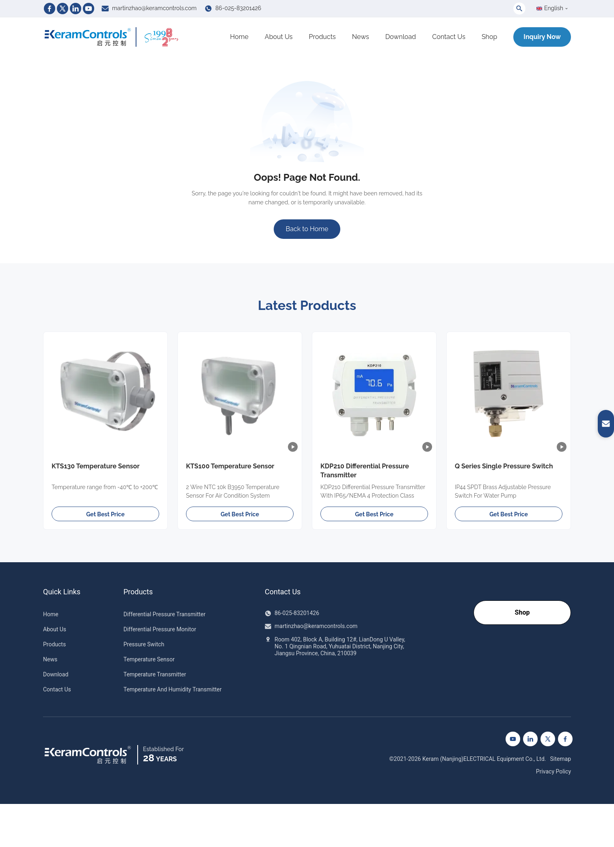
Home (239, 37)
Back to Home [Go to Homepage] (307, 229)
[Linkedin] (75, 8)
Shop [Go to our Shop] (522, 612)
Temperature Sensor (149, 659)
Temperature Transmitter (154, 674)
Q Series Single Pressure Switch (504, 466)
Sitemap (560, 759)
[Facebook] (49, 8)
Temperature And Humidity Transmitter (172, 689)
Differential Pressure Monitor (159, 629)
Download (400, 37)
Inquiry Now (542, 37)
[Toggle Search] (519, 8)
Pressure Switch (143, 644)
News (360, 37)
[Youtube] (88, 8)
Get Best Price (105, 514)
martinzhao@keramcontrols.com (154, 8)
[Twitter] (62, 8)
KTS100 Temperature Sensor (230, 466)
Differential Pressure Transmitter (164, 614)
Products (322, 37)
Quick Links (61, 592)
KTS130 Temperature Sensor (96, 466)
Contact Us (448, 37)
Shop (489, 37)
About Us (279, 37)
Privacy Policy (553, 771)
